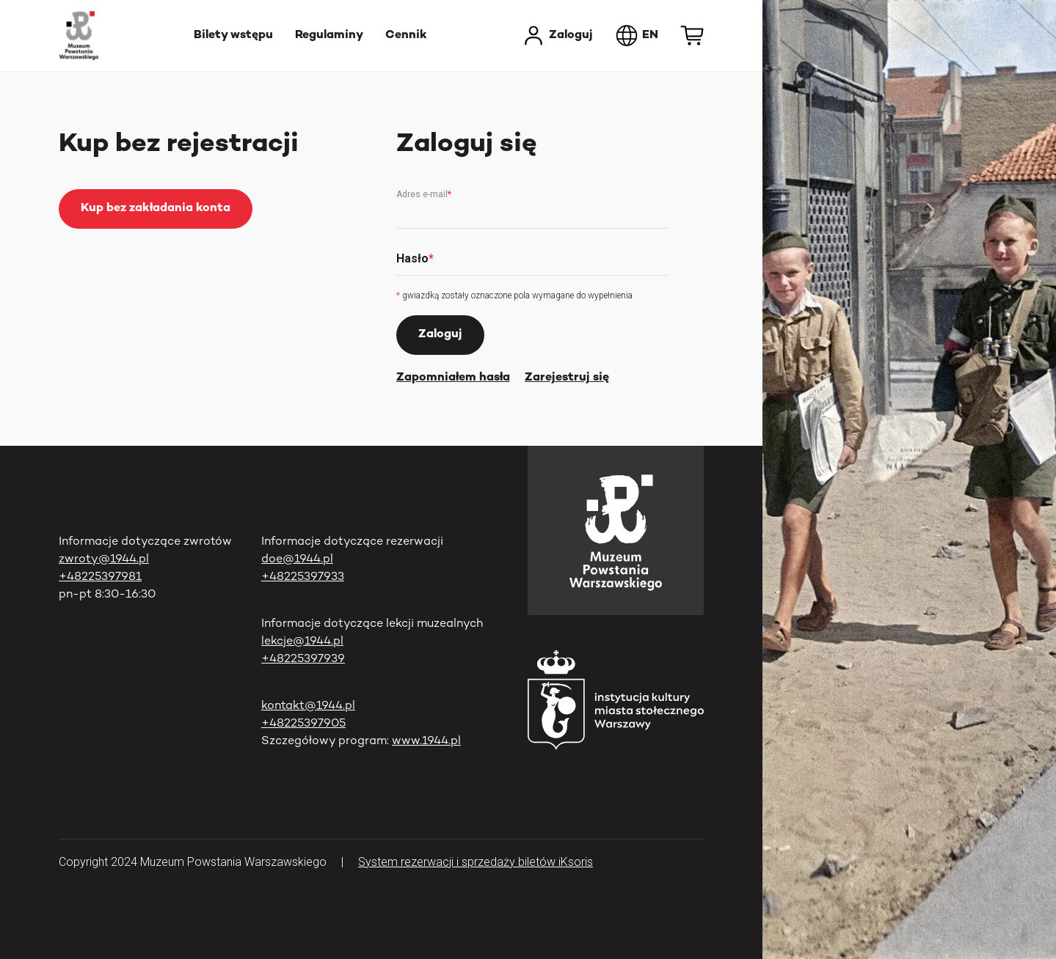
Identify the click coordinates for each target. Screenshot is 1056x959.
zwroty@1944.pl (104, 560)
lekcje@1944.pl (302, 642)
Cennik (406, 35)
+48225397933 (302, 577)
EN (636, 35)
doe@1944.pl (297, 560)
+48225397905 (303, 724)
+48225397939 (303, 659)
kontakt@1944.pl (308, 706)
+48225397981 (100, 577)
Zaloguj (557, 35)
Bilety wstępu (233, 35)
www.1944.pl (426, 741)
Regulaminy (329, 35)
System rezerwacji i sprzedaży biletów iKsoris (475, 862)
